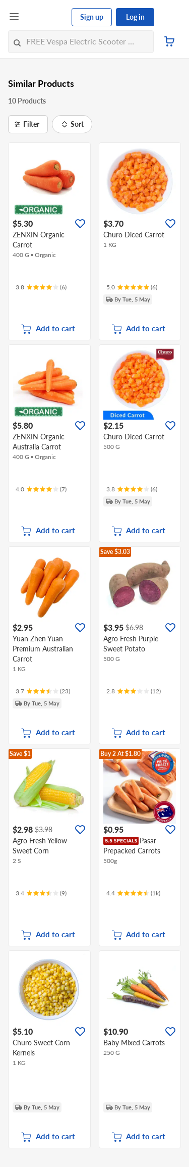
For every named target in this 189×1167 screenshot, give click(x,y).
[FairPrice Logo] (46, 17)
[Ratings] (41, 287)
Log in (135, 17)
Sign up (91, 17)
